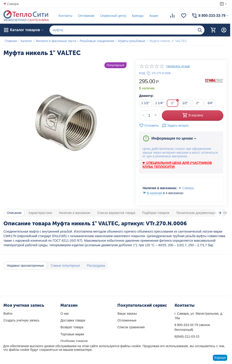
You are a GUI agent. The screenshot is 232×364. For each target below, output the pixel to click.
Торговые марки (72, 334)
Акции (152, 16)
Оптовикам (85, 16)
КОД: (142, 73)
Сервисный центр (112, 16)
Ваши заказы (127, 313)
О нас (64, 313)
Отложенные (126, 320)
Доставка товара (72, 320)
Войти (7, 313)
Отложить (149, 125)
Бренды (136, 16)
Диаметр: (146, 96)
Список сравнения (130, 327)
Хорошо (220, 357)
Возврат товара (71, 327)
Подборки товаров (74, 341)
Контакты (64, 16)
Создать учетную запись (21, 320)
